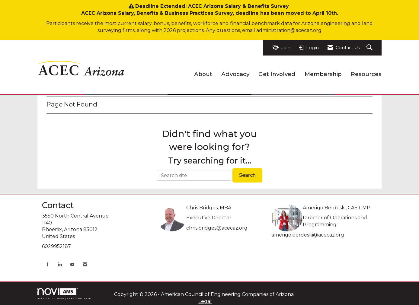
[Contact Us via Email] (85, 264)
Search (247, 175)
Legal (205, 301)
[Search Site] (370, 48)
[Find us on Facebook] (47, 264)
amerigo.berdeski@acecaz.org (307, 235)
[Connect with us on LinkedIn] (60, 264)
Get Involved (277, 74)
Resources (366, 74)
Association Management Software (64, 293)
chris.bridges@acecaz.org (217, 228)
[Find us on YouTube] (72, 264)
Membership (323, 74)
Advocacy (235, 74)
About (203, 74)
